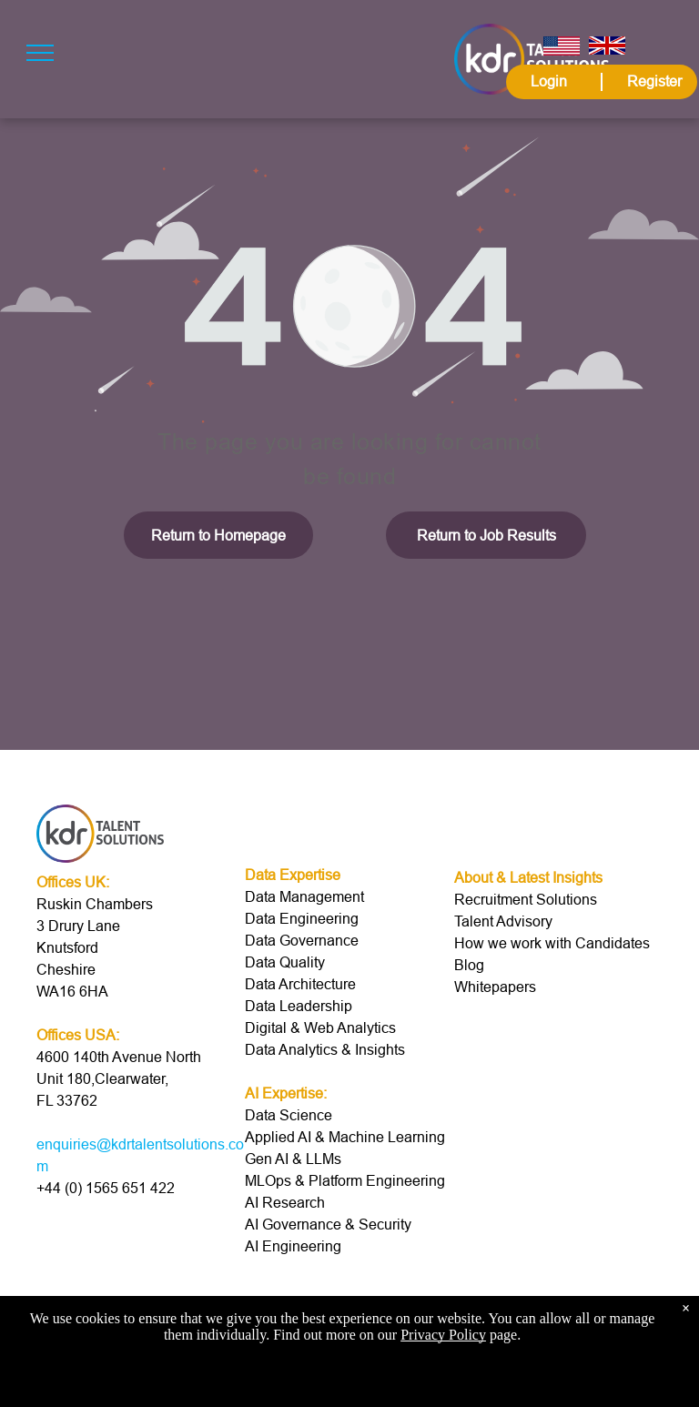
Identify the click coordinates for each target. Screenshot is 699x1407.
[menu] (40, 52)
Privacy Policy (443, 1334)
